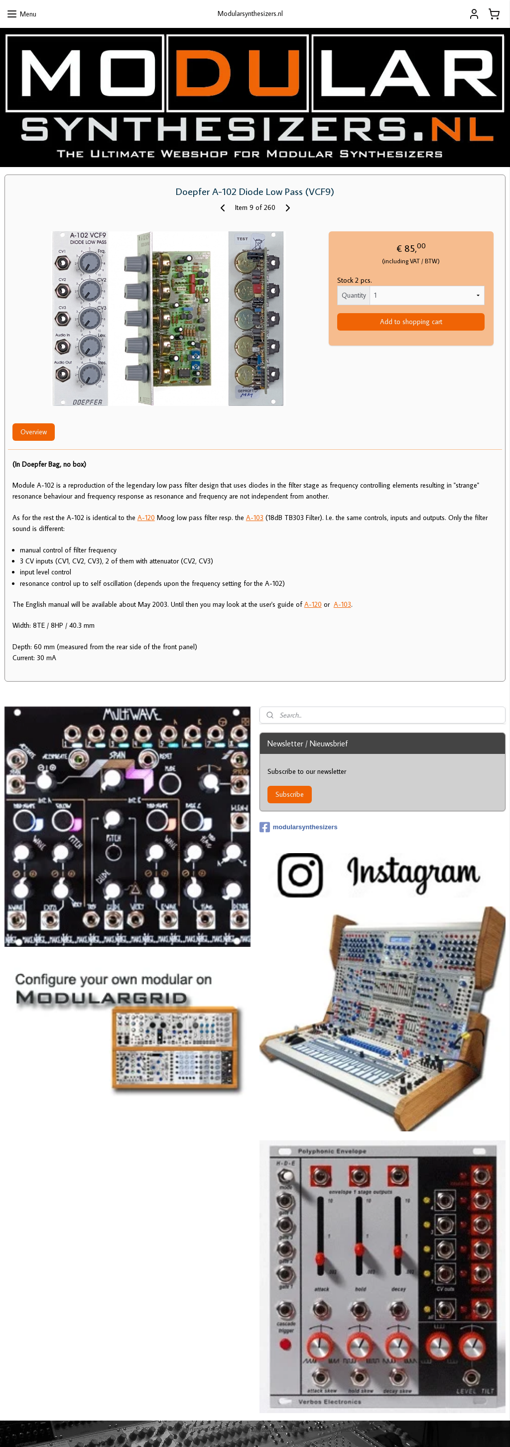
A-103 (254, 517)
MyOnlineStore (357, 1428)
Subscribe (289, 794)
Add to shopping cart (411, 321)
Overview (33, 431)
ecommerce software (284, 1428)
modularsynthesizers (298, 827)
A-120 (146, 517)
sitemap (238, 1428)
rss (254, 1428)
